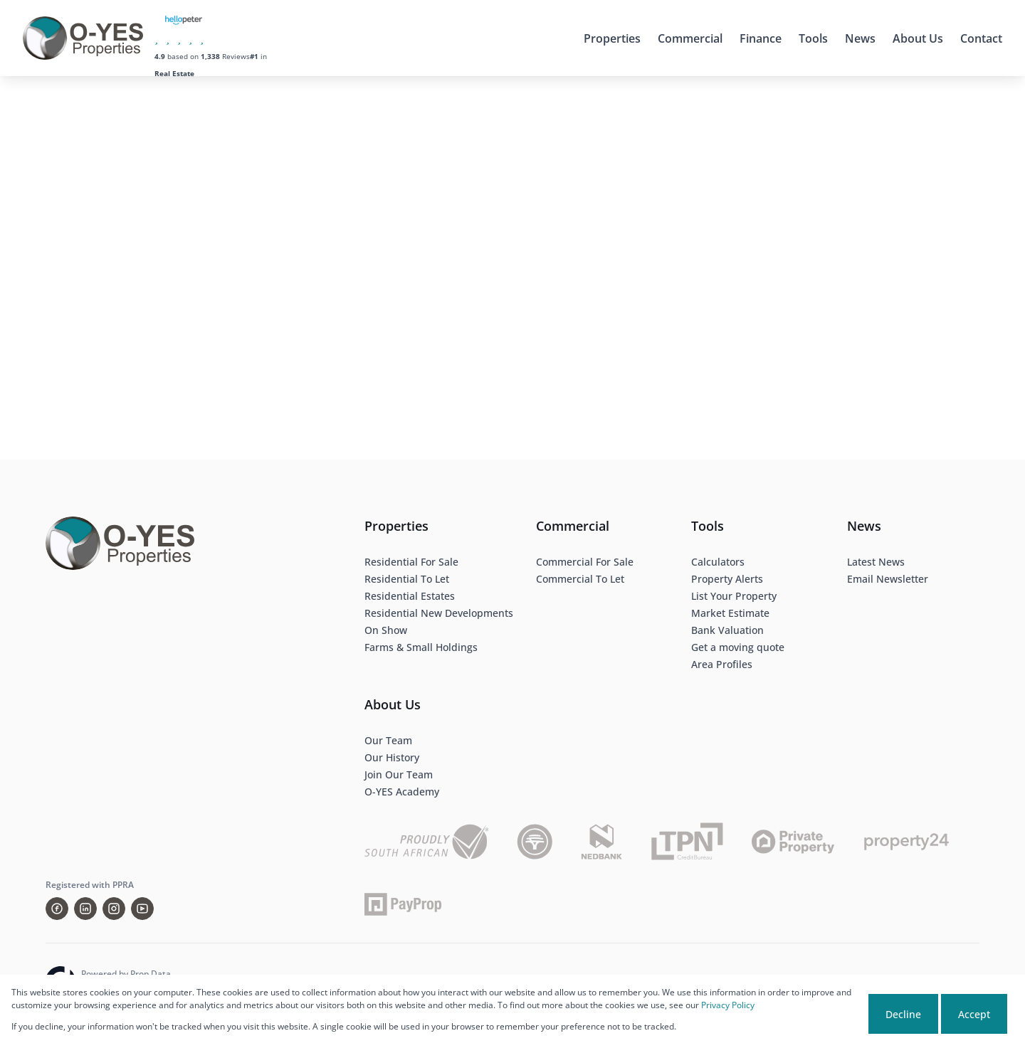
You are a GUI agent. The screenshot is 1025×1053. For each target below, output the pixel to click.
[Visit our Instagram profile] (113, 908)
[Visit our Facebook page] (57, 908)
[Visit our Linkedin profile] (85, 908)
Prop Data (150, 974)
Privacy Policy (728, 1005)
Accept (974, 1014)
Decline (903, 1014)
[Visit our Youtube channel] (142, 908)
